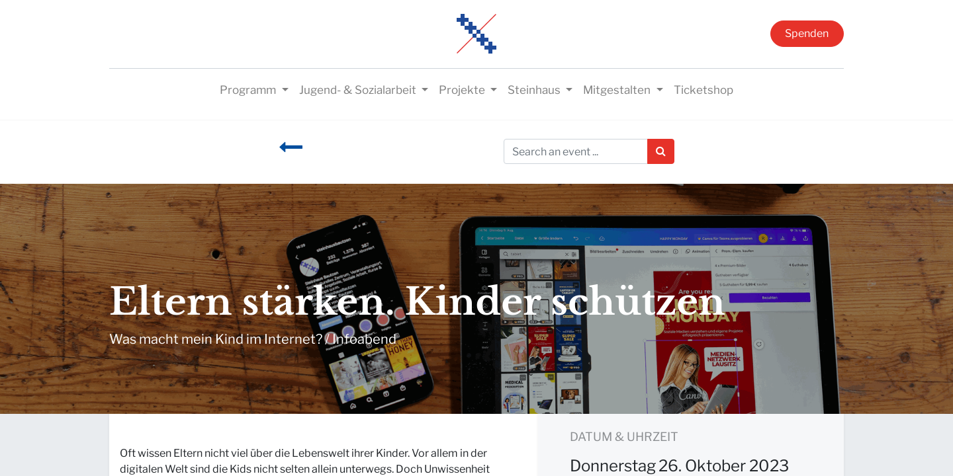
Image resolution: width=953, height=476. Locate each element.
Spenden (807, 33)
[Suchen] (660, 151)
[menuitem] (703, 90)
